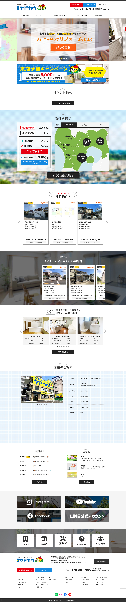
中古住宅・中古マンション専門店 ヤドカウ (32, 7)
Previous (19, 223)
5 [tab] (66, 346)
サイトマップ (100, 584)
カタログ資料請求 (102, 577)
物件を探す (25, 16)
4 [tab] (66, 58)
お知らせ (39, 587)
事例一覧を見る (63, 352)
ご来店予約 (34, 162)
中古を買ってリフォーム (62, 16)
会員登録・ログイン (76, 5)
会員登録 (20, 584)
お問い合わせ (102, 5)
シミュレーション (42, 16)
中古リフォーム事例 (42, 584)
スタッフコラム (69, 577)
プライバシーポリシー (103, 582)
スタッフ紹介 (85, 579)
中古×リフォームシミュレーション (46, 579)
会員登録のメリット (23, 582)
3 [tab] (64, 58)
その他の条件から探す (63, 175)
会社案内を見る (101, 561)
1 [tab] (59, 58)
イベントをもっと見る (63, 103)
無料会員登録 (34, 151)
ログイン (20, 587)
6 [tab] (68, 346)
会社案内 (83, 582)
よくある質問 (100, 579)
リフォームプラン (42, 582)
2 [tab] (62, 58)
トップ (19, 577)
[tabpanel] (63, 39)
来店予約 (89, 5)
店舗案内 (98, 16)
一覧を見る (39, 482)
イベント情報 (82, 16)
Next (107, 223)
